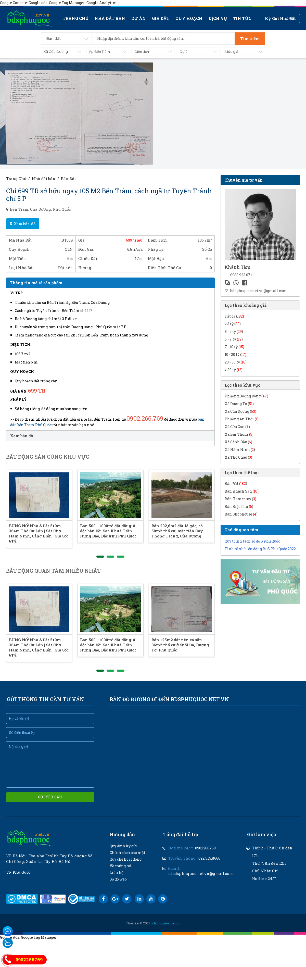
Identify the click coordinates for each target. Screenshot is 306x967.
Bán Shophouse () (241, 514)
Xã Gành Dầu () (238, 441)
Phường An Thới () (242, 419)
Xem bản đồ (22, 223)
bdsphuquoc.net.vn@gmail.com (258, 290)
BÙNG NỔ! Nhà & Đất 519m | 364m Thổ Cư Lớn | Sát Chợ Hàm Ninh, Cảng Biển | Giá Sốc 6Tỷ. (41, 538)
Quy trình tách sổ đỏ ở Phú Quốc (252, 541)
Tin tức (242, 18)
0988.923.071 (241, 274)
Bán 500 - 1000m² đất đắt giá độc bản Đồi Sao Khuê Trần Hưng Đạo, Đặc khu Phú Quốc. (125, 538)
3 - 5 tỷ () (234, 331)
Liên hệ (116, 877)
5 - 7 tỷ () (234, 339)
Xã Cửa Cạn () (237, 426)
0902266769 (205, 853)
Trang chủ (75, 18)
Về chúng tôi (121, 871)
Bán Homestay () (240, 498)
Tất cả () (234, 316)
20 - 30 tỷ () (236, 362)
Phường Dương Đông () (246, 396)
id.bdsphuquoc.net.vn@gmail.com (200, 878)
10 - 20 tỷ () (235, 354)
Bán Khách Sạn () (242, 491)
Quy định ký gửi (123, 851)
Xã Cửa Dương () (240, 411)
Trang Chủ (16, 178)
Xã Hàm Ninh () (240, 449)
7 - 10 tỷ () (234, 346)
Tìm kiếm (250, 38)
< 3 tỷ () (233, 323)
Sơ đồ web (118, 884)
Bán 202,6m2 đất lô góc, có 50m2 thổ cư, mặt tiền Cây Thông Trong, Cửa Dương (207, 538)
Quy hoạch (188, 18)
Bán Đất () (236, 483)
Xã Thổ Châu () (238, 457)
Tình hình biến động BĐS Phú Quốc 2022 (260, 548)
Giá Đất (160, 18)
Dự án (138, 18)
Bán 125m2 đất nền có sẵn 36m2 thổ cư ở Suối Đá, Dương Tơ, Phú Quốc (206, 652)
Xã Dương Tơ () (239, 403)
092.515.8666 (209, 863)
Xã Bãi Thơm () (239, 434)
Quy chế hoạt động (126, 864)
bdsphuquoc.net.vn (166, 928)
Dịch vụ (218, 18)
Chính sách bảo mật (127, 857)
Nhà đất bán (110, 18)
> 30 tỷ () (234, 369)
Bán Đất (68, 178)
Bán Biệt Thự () (239, 506)
